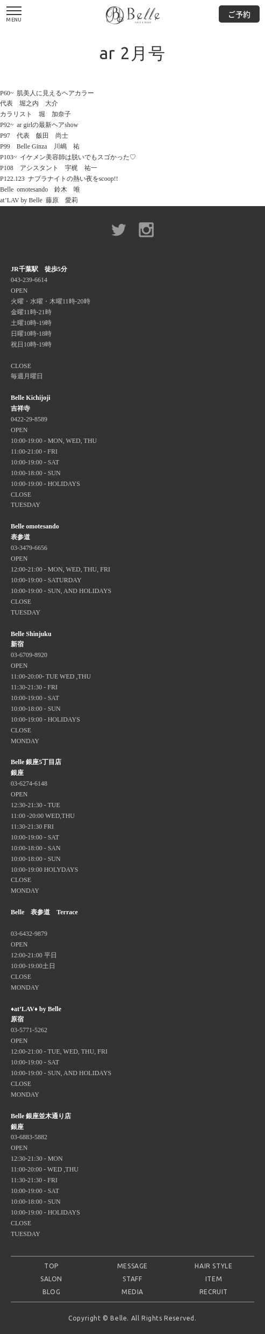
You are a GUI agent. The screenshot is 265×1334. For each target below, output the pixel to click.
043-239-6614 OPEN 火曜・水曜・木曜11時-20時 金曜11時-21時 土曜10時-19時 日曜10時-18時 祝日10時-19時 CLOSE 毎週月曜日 (50, 322)
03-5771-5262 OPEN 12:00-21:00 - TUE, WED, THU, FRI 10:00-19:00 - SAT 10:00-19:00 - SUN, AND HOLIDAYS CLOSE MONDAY (61, 1051)
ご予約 (239, 14)
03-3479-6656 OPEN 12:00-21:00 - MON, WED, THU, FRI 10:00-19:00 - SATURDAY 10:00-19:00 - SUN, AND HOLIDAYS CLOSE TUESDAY (61, 569)
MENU (14, 14)
